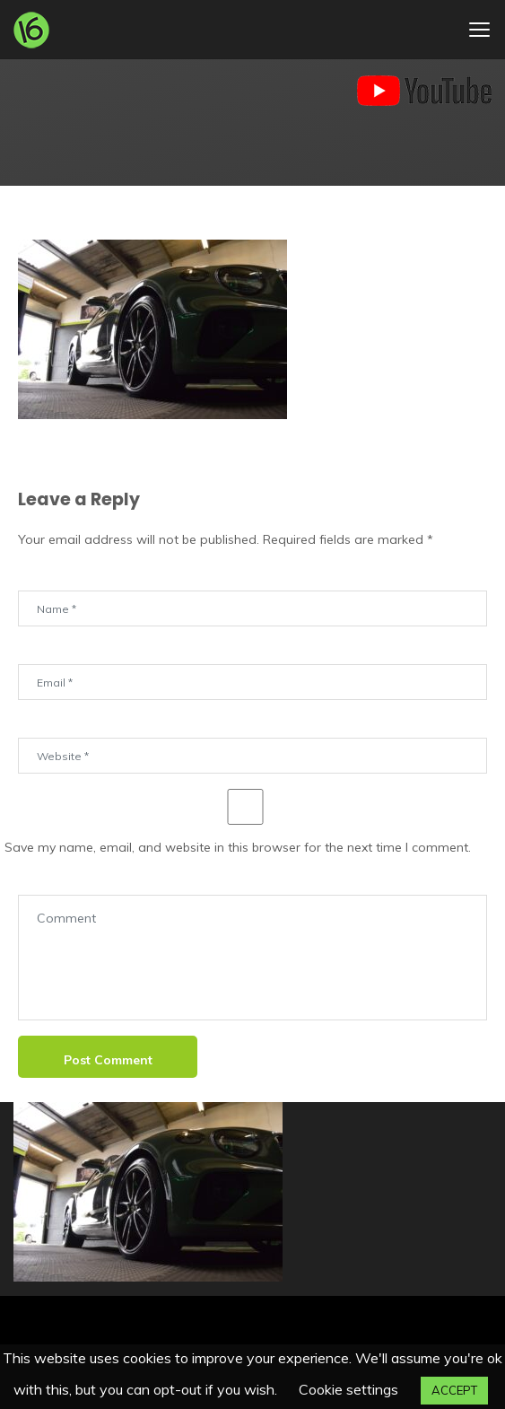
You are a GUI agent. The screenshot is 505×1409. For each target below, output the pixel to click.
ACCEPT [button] (454, 1390)
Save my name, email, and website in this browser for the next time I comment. (237, 847)
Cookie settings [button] (348, 1389)
